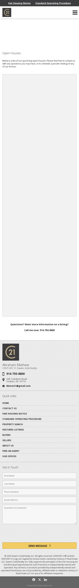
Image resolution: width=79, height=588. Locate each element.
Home (5, 402)
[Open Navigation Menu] (75, 12)
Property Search (12, 424)
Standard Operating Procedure (53, 3)
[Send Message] (39, 545)
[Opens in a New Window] (34, 579)
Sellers (6, 440)
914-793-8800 (15, 374)
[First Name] (39, 475)
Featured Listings (13, 429)
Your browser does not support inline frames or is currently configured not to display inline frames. (39, 195)
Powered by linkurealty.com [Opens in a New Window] (39, 585)
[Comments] (39, 514)
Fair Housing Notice (19, 3)
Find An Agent (10, 450)
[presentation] (39, 534)
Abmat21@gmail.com (18, 385)
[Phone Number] (39, 492)
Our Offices (9, 456)
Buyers (6, 434)
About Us (8, 445)
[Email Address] (39, 500)
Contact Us (9, 408)
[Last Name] (39, 484)
